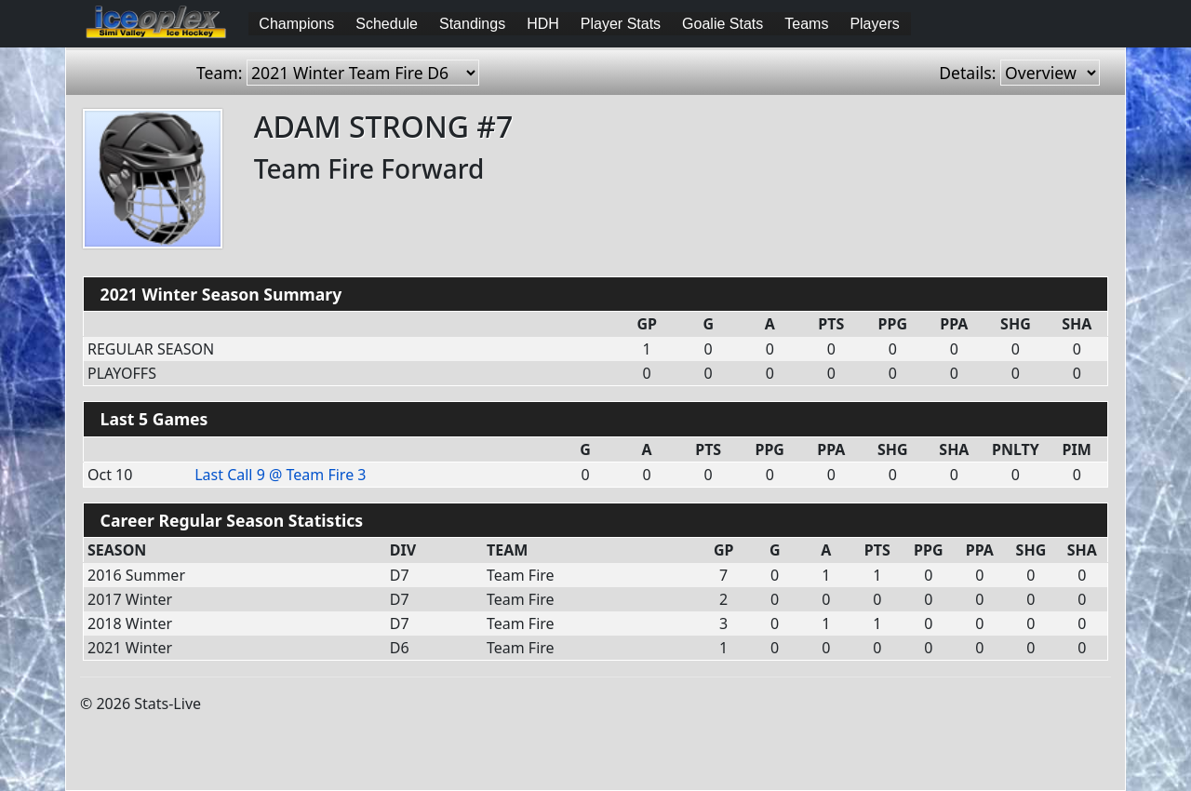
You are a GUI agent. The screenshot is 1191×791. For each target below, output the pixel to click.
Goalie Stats (722, 24)
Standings (472, 24)
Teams (806, 24)
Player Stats (621, 24)
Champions (296, 24)
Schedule (386, 24)
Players (874, 24)
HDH (543, 24)
